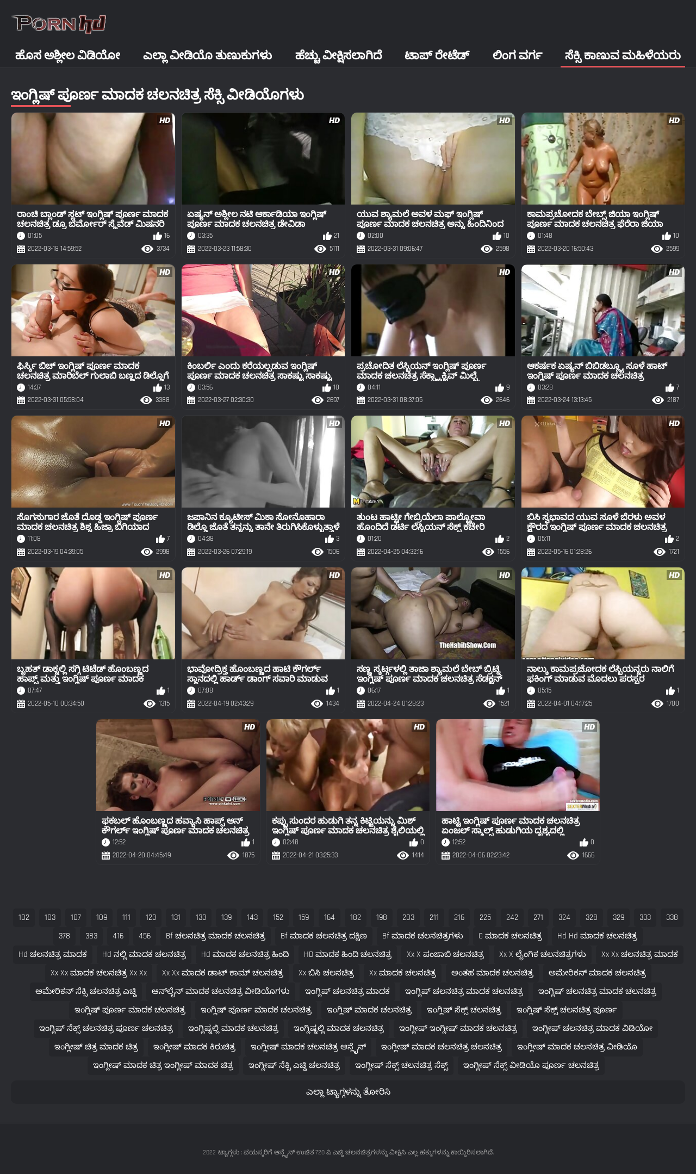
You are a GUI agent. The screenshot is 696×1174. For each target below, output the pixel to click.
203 (408, 917)
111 (126, 917)
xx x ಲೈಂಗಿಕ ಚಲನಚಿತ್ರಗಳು (542, 954)
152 (278, 917)
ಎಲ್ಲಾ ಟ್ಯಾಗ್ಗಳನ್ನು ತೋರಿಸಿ (348, 1092)
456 (145, 936)
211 (434, 917)
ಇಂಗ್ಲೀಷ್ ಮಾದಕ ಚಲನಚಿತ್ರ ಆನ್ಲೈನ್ (308, 1047)
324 (564, 917)
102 (23, 917)
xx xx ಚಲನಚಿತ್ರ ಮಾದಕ (639, 954)
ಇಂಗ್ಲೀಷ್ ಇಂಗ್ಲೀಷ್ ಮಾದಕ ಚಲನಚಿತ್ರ (458, 1028)
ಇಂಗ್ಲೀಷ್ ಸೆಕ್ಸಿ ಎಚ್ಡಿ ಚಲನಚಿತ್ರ (294, 1065)
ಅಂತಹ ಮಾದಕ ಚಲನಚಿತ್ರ (492, 973)
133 (201, 917)
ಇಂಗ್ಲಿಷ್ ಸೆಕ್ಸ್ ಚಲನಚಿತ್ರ (464, 1010)
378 (64, 936)
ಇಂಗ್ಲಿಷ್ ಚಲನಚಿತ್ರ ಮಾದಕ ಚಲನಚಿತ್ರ (464, 991)
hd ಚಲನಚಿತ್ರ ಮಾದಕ (52, 954)
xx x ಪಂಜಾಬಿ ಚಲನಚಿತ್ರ (445, 954)
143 (252, 917)
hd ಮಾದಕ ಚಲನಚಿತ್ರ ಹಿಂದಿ (245, 954)
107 (76, 917)
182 (355, 917)
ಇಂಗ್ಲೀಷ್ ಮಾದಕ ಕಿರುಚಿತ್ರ (194, 1047)
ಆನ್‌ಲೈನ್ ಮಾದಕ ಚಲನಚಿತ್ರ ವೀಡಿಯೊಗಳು (221, 991)
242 (512, 917)
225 (485, 917)
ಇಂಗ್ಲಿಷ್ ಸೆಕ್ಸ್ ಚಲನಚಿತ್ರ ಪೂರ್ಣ (567, 1010)
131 (176, 917)
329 (618, 917)
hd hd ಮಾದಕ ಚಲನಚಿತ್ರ (597, 936)
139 (226, 917)
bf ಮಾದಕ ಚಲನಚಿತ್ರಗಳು (422, 936)
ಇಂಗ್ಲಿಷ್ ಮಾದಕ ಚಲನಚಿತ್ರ (369, 1010)
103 (50, 917)
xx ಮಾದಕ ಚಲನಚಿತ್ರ (402, 973)
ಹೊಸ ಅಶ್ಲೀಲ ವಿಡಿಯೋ (67, 55)
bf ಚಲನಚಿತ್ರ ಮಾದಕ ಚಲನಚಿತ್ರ (215, 936)
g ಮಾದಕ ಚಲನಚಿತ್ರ (510, 936)
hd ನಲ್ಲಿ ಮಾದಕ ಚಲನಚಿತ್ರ (144, 954)
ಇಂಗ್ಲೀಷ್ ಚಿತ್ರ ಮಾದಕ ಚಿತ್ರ (96, 1047)
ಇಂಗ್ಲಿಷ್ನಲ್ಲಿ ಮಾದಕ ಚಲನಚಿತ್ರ (233, 1028)
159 (304, 917)
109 (101, 917)
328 (592, 917)
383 (91, 936)
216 (459, 917)
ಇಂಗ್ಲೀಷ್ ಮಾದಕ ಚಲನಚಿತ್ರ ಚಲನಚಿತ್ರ (441, 1047)
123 (151, 917)
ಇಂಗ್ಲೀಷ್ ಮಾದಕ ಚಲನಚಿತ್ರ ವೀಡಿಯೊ (577, 1047)
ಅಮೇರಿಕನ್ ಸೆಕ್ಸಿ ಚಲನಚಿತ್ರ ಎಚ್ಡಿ (85, 991)
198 (381, 917)
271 (538, 917)
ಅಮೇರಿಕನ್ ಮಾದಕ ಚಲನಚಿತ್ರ (597, 973)
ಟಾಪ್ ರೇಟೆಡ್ (437, 55)
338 (672, 917)
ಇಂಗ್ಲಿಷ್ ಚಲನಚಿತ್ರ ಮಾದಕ (347, 991)
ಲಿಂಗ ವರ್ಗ (517, 55)
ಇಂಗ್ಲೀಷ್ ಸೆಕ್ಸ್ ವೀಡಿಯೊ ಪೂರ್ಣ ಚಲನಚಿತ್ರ (531, 1065)
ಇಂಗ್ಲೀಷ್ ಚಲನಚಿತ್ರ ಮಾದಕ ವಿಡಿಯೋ (592, 1028)
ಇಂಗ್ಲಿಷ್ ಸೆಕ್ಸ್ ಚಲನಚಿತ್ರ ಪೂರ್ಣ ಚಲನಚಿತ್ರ (106, 1028)
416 (118, 936)
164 (329, 917)
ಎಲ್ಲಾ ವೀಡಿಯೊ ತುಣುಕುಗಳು (207, 55)
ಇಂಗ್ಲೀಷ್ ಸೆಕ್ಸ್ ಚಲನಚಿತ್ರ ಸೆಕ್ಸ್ (401, 1065)
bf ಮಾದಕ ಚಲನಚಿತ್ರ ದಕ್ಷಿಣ (324, 936)
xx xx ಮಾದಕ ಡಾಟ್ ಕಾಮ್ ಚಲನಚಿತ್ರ (222, 973)
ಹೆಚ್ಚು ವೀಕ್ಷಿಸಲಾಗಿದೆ (338, 55)
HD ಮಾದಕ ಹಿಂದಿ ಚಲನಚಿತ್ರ (347, 954)
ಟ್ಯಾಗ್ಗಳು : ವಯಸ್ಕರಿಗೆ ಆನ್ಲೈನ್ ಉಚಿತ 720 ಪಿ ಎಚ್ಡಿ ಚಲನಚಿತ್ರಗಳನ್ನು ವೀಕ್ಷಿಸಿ (312, 1152)
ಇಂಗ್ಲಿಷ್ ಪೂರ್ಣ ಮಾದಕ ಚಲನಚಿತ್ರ (129, 1010)
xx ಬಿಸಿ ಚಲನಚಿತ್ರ (326, 973)
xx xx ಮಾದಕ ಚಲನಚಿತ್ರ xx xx (99, 973)
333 (645, 917)
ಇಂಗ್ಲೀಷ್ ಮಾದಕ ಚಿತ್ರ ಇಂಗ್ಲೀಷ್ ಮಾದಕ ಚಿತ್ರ (163, 1065)
